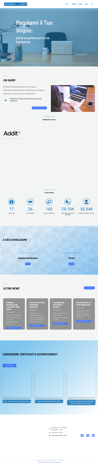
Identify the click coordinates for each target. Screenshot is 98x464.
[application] (70, 4)
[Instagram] (87, 435)
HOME (68, 4)
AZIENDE (75, 4)
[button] (39, 107)
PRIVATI (81, 4)
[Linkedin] (93, 435)
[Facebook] (82, 435)
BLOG (87, 4)
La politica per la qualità (55, 462)
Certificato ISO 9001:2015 (43, 462)
